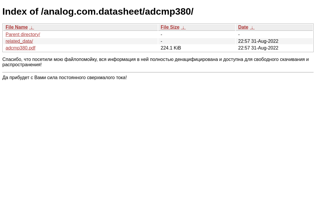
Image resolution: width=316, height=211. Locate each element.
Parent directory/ (23, 34)
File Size (170, 27)
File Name (17, 27)
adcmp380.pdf (20, 47)
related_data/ (19, 41)
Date (243, 27)
